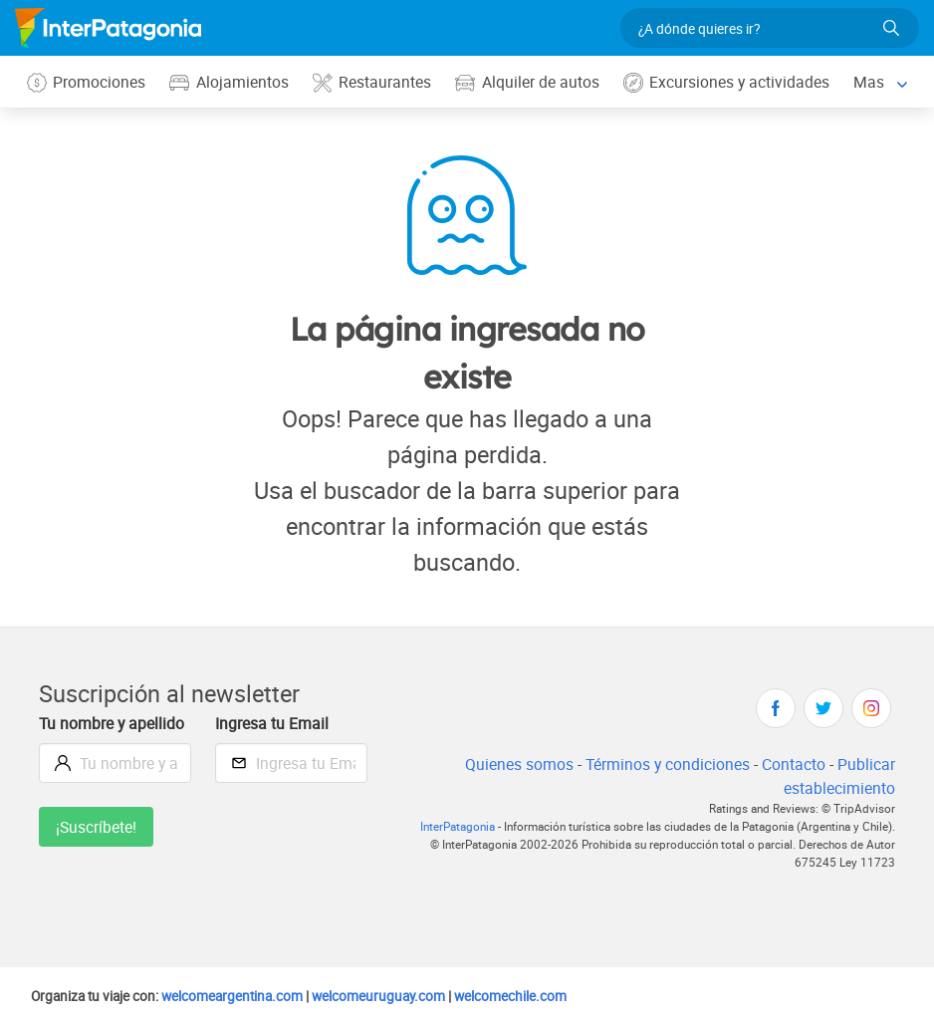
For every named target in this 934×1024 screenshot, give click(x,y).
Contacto (793, 764)
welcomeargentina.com (242, 996)
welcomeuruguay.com (394, 996)
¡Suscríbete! (97, 827)
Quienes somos (513, 764)
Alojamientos (231, 82)
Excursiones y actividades (731, 82)
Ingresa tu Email (273, 723)
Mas (875, 81)
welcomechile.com (532, 996)
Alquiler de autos (530, 82)
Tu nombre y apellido (113, 723)
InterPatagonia (444, 828)
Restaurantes (374, 82)
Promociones (87, 82)
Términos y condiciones (665, 764)
